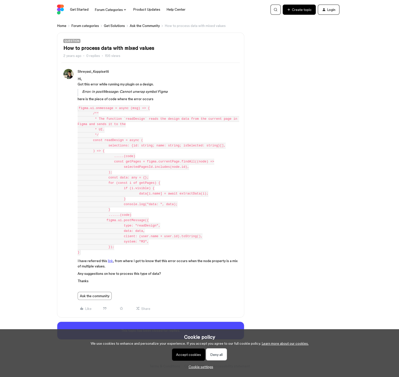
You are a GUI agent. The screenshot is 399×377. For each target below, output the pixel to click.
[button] (299, 10)
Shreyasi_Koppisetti (93, 71)
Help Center (176, 9)
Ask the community (94, 296)
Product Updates (146, 9)
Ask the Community (145, 26)
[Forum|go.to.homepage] (60, 10)
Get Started (79, 9)
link (110, 261)
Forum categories (85, 26)
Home (61, 26)
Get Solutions (114, 26)
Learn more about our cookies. (285, 343)
